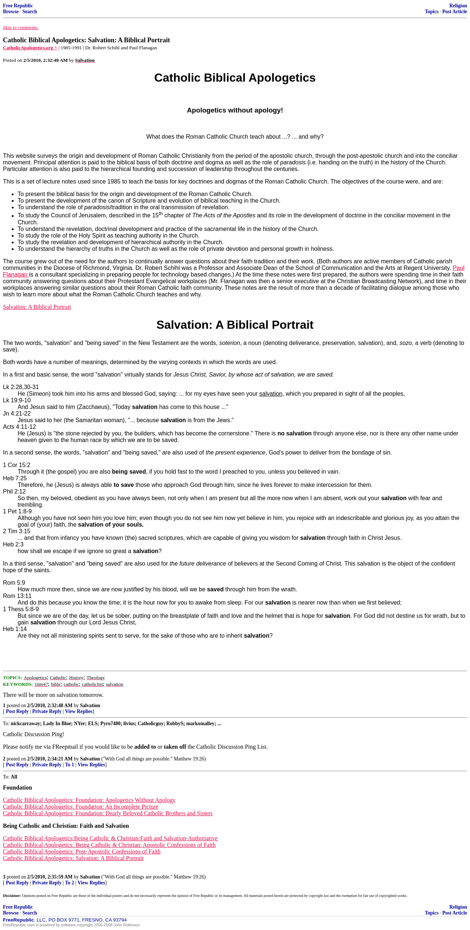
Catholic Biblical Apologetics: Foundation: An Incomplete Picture (80, 806)
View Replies (79, 711)
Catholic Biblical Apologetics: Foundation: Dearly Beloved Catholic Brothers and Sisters (108, 813)
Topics (431, 11)
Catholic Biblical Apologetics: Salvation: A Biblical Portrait (73, 858)
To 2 (69, 883)
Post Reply (17, 711)
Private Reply (47, 711)
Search (29, 11)
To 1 (69, 764)
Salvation (90, 705)
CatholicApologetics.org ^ (30, 47)
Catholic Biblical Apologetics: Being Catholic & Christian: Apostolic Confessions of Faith (109, 845)
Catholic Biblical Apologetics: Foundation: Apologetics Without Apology (89, 800)
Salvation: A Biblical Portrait (37, 307)
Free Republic (18, 5)
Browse (11, 11)
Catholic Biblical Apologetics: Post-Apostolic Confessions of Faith (81, 851)
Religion (458, 5)
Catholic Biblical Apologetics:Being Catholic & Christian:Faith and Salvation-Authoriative (110, 838)
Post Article (454, 11)
